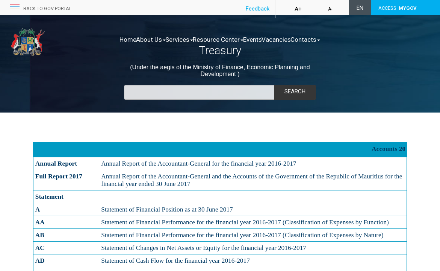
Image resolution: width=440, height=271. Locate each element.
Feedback (257, 8)
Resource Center (241, 39)
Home (127, 39)
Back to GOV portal (47, 8)
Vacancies (315, 39)
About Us (159, 39)
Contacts (352, 39)
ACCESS (397, 8)
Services (195, 39)
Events (284, 39)
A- (330, 9)
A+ (298, 9)
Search (294, 91)
